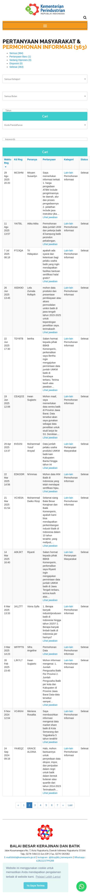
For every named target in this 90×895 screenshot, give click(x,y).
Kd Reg (18, 159)
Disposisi (16, 63)
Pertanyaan (49, 159)
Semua (16, 53)
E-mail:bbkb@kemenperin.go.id (20, 857)
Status (84, 159)
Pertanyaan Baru (20, 56)
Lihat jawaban (50, 217)
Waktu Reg (7, 163)
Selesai (16, 66)
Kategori (69, 159)
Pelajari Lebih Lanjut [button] (48, 876)
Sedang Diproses (20, 60)
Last (70, 805)
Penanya (32, 159)
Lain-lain (68, 172)
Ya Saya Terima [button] (36, 885)
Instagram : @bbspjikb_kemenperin (54, 857)
